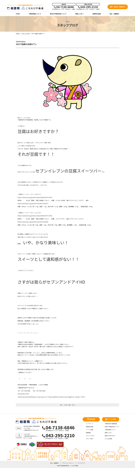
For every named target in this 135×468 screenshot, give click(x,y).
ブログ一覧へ (67, 405)
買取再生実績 (96, 14)
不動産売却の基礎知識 (111, 424)
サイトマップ (81, 463)
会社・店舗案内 (114, 14)
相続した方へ (79, 14)
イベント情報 (89, 430)
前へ (61, 405)
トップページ (89, 424)
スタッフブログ (90, 436)
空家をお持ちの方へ (110, 436)
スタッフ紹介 (89, 439)
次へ (73, 405)
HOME (18, 14)
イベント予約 (110, 419)
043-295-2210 (57, 435)
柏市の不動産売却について (58, 14)
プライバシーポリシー (68, 463)
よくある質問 (108, 439)
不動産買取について (35, 14)
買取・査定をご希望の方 (117, 7)
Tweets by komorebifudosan (27, 397)
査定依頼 (91, 419)
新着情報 (88, 433)
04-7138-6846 (57, 427)
